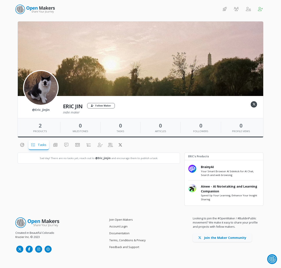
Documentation (119, 233)
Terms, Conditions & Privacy (127, 240)
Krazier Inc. (22, 237)
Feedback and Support (124, 247)
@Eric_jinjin (103, 158)
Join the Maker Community (222, 238)
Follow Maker (101, 105)
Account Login (118, 226)
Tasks (38, 145)
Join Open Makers (121, 220)
